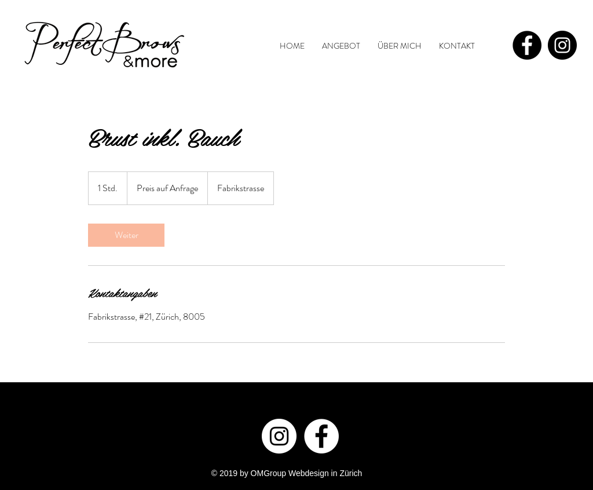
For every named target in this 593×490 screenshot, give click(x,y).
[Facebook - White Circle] (321, 436)
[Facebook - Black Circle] (527, 45)
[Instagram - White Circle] (279, 436)
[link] (126, 235)
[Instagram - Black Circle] (562, 45)
